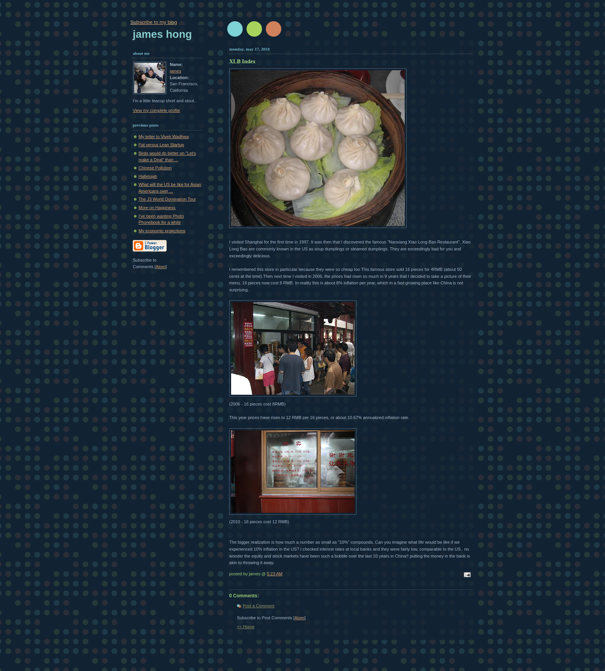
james (175, 71)
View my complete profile (156, 110)
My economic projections (162, 230)
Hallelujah (148, 176)
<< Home (245, 626)
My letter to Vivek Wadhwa (164, 136)
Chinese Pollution (155, 168)
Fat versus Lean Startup (161, 144)
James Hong (162, 34)
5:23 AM (275, 573)
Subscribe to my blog (153, 22)
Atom (299, 617)
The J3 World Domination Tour (167, 199)
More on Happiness (157, 207)
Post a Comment (258, 605)
